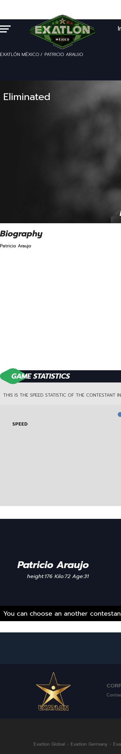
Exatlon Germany (89, 744)
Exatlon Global (49, 744)
